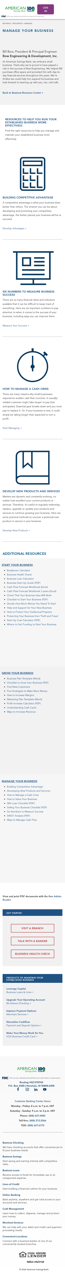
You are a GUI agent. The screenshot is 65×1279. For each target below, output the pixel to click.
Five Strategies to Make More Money (27, 691)
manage (28, 23)
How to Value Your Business (22, 799)
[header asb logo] (20, 9)
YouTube (44, 1089)
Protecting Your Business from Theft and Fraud (32, 616)
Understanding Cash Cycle (21, 707)
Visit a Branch (32, 928)
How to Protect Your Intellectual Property (29, 611)
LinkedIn (36, 1089)
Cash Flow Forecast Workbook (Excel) (27, 587)
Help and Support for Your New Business (29, 607)
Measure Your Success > (16, 325)
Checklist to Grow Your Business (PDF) (28, 682)
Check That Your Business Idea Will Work (29, 595)
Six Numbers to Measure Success (25, 811)
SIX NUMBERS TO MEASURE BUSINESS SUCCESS (28, 293)
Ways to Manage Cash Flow (22, 819)
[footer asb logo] (31, 1070)
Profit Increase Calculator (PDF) (24, 703)
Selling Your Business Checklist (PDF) (27, 807)
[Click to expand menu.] (60, 9)
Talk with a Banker (32, 941)
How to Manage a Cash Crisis (23, 794)
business (7, 23)
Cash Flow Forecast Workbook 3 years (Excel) (31, 591)
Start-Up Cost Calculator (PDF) (23, 620)
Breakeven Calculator (18, 570)
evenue (31, 711)
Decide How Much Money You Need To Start (31, 603)
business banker (28, 1240)
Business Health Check (19, 574)
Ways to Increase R (17, 711)
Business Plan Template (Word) (23, 678)
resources (18, 23)
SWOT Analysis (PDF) (18, 815)
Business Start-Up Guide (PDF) (23, 582)
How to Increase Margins (20, 695)
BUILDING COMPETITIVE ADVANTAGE (28, 197)
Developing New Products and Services (28, 790)
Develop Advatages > (15, 228)
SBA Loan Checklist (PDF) (21, 803)
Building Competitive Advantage (25, 786)
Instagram (27, 1089)
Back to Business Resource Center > (23, 92)
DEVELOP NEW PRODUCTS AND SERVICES (31, 491)
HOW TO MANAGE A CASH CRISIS (26, 388)
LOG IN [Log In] (45, 9)
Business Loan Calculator (20, 578)
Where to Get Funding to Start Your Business (31, 624)
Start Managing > (12, 428)
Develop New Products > (16, 530)
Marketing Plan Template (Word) (24, 699)
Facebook (18, 1089)
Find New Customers (18, 686)
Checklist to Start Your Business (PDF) (27, 599)
